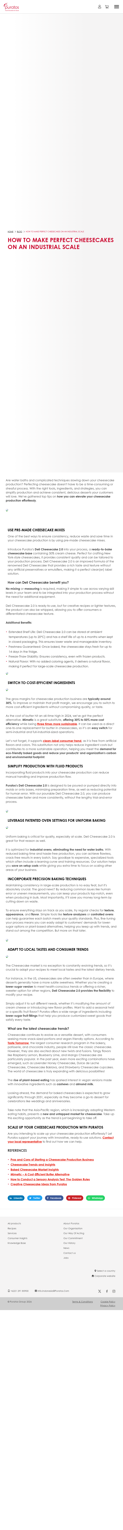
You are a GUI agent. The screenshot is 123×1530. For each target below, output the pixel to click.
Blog (19, 231)
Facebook (54, 1198)
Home (10, 231)
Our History (69, 1243)
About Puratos (71, 1223)
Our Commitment (73, 1238)
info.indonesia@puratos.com (52, 1290)
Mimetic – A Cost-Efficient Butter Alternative (40, 1174)
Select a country (104, 1270)
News (66, 1248)
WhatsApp (95, 1198)
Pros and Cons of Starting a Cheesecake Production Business (52, 1159)
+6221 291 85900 (18, 1290)
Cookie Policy (108, 1301)
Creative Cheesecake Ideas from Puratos (39, 1184)
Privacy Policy (107, 1305)
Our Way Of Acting (73, 1233)
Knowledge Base (17, 1243)
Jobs (65, 1257)
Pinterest (74, 1198)
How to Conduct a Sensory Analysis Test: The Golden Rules (50, 1179)
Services (12, 1233)
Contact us (69, 1252)
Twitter (34, 1198)
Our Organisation (72, 1228)
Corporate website (103, 1275)
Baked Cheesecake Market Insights (35, 1169)
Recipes (12, 1228)
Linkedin (16, 1198)
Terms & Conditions (82, 1301)
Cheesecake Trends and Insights (33, 1164)
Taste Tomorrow (18, 1043)
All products (14, 1223)
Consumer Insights (17, 1238)
